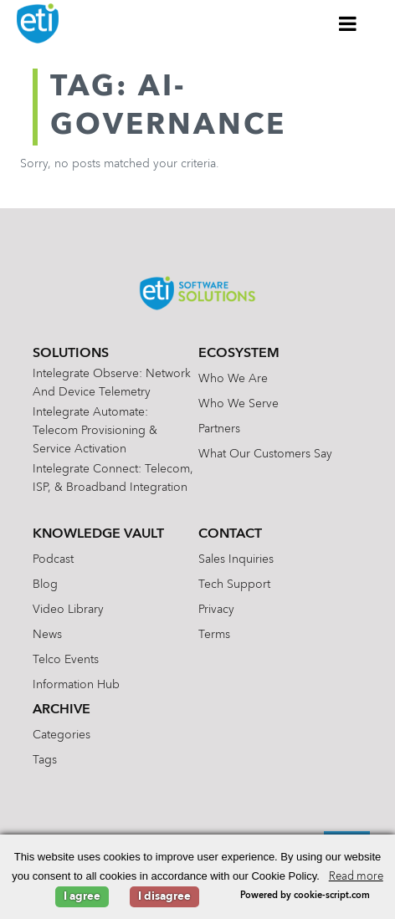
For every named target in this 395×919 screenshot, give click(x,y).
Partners (219, 429)
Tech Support (234, 584)
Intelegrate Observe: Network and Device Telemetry (112, 383)
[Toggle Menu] (348, 23)
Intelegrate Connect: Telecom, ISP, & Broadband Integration (113, 478)
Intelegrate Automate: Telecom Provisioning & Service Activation (95, 430)
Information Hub (76, 685)
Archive (61, 710)
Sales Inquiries (236, 559)
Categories (61, 735)
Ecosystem (239, 353)
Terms (214, 635)
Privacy (216, 609)
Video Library (68, 609)
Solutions (71, 353)
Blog (45, 584)
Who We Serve (238, 404)
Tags (45, 760)
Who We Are (233, 379)
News (47, 635)
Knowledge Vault (98, 534)
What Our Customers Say (265, 454)
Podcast (53, 559)
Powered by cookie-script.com (305, 896)
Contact (230, 534)
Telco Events (66, 660)
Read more (356, 876)
